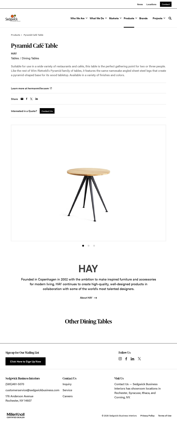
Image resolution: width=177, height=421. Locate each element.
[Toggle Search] (170, 18)
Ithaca (146, 393)
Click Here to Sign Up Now (25, 361)
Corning (119, 397)
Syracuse (135, 393)
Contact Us (121, 384)
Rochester (120, 393)
